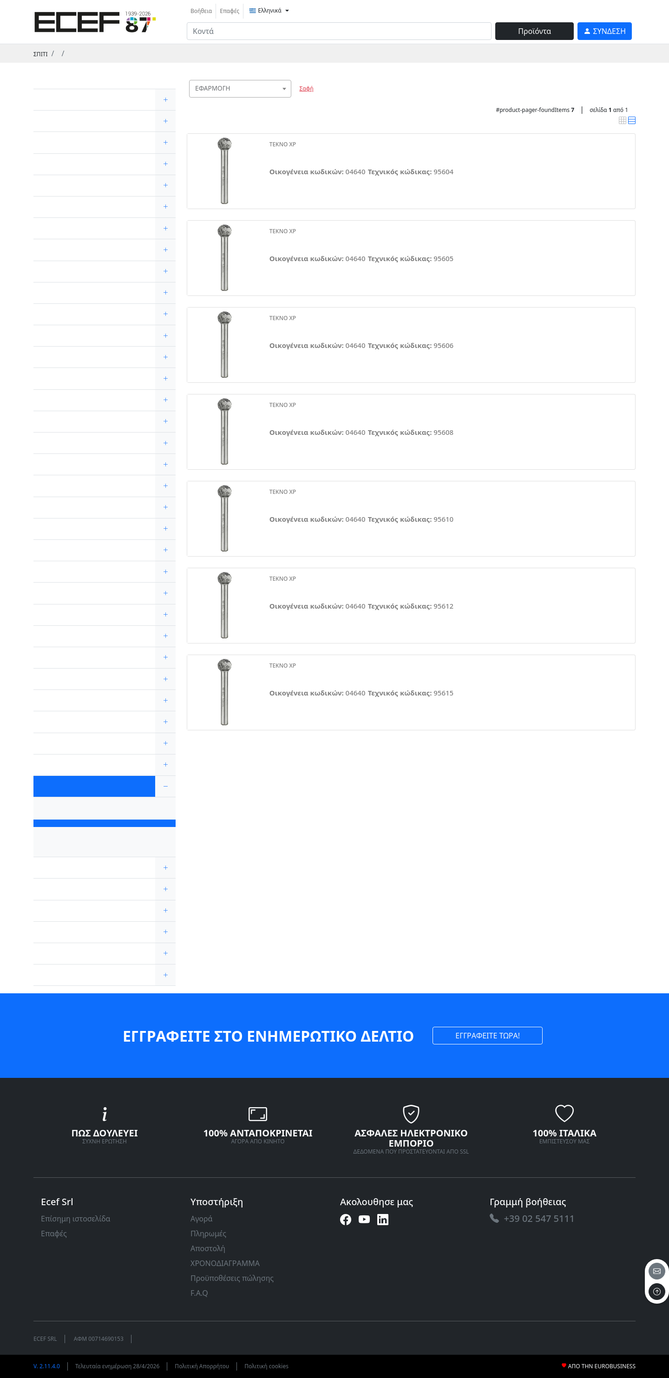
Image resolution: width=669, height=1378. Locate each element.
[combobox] (240, 89)
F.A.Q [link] (199, 1293)
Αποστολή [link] (207, 1248)
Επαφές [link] (229, 11)
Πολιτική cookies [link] (266, 1366)
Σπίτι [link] (40, 54)
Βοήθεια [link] (201, 11)
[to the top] (657, 1291)
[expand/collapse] (165, 99)
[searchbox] (286, 100)
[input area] (339, 31)
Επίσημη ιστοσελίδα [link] (76, 1219)
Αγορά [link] (201, 1219)
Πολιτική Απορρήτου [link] (202, 1366)
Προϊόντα (534, 31)
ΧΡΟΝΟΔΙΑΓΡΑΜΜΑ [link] (225, 1263)
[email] (657, 1271)
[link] (95, 20)
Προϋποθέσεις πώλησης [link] (232, 1278)
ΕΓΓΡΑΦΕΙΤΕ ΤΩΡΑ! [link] (487, 1035)
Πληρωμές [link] (208, 1233)
